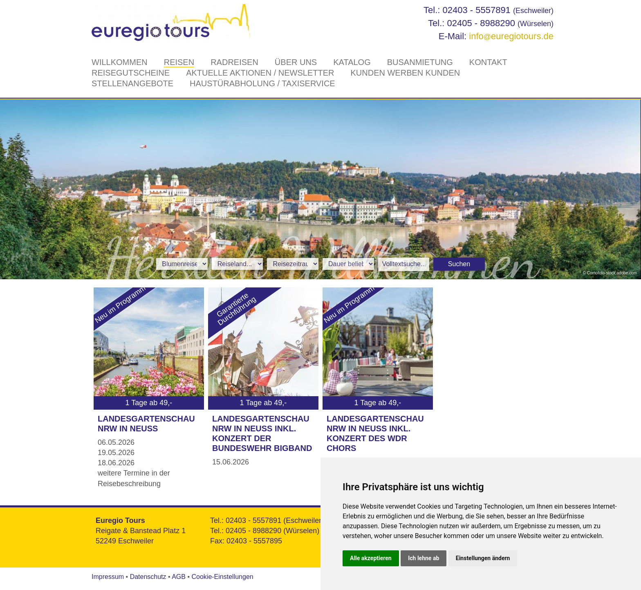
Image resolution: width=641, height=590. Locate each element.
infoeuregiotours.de (511, 36)
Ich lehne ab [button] (423, 558)
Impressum (108, 576)
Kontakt (488, 62)
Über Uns (296, 62)
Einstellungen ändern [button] (483, 558)
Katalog (352, 62)
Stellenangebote (132, 83)
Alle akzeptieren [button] (371, 558)
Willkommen (120, 62)
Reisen (179, 62)
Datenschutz (148, 576)
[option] (320, 189)
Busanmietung (420, 62)
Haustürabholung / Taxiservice (262, 83)
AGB (179, 576)
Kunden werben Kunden (405, 72)
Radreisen (234, 62)
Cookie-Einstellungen (222, 576)
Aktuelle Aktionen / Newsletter (260, 72)
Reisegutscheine (131, 72)
